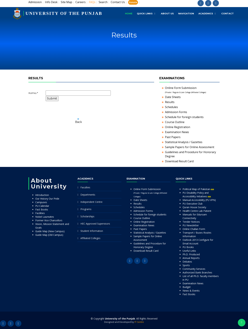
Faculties (85, 187)
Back (78, 122)
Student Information (91, 231)
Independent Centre (91, 202)
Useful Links (189, 250)
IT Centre (139, 321)
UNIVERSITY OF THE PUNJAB (63, 13)
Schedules (171, 107)
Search (103, 2)
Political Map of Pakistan (198, 189)
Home (128, 13)
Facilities (40, 213)
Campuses (41, 202)
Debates (187, 261)
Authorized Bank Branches (197, 272)
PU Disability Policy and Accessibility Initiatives (197, 194)
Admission (35, 2)
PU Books (188, 247)
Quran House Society (194, 207)
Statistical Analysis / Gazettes (183, 142)
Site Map (66, 2)
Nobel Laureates (44, 216)
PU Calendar (42, 205)
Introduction (42, 195)
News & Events (191, 290)
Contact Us (118, 2)
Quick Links (145, 13)
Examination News (177, 132)
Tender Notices (191, 221)
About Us (167, 13)
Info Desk (51, 2)
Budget (187, 287)
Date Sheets (173, 97)
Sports (186, 265)
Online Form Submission (150, 192)
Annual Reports (191, 258)
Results (169, 102)
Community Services (194, 268)
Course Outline (174, 122)
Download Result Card (179, 161)
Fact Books (41, 209)
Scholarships (87, 216)
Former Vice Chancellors (48, 220)
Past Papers (172, 137)
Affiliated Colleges (90, 238)
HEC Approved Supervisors (95, 223)
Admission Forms (176, 112)
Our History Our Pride (47, 198)
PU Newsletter (191, 225)
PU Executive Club (193, 203)
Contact (227, 13)
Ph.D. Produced (191, 254)
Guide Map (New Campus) (50, 231)
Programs (85, 209)
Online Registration (177, 127)
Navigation (186, 13)
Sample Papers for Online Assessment (189, 147)
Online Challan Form (194, 229)
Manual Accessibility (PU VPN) (199, 200)
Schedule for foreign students (184, 117)
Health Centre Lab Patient (197, 210)
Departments (87, 194)
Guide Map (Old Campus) (49, 234)
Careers (80, 2)
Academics (205, 13)
